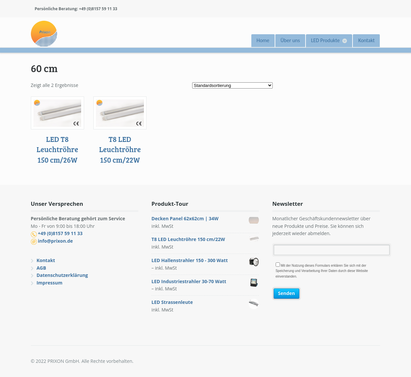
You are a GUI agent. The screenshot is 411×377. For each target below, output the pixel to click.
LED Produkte (325, 40)
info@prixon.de (55, 241)
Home (263, 40)
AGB (41, 268)
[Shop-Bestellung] (232, 85)
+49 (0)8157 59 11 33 (60, 233)
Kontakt (366, 40)
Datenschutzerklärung (62, 275)
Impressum (49, 283)
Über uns (290, 40)
